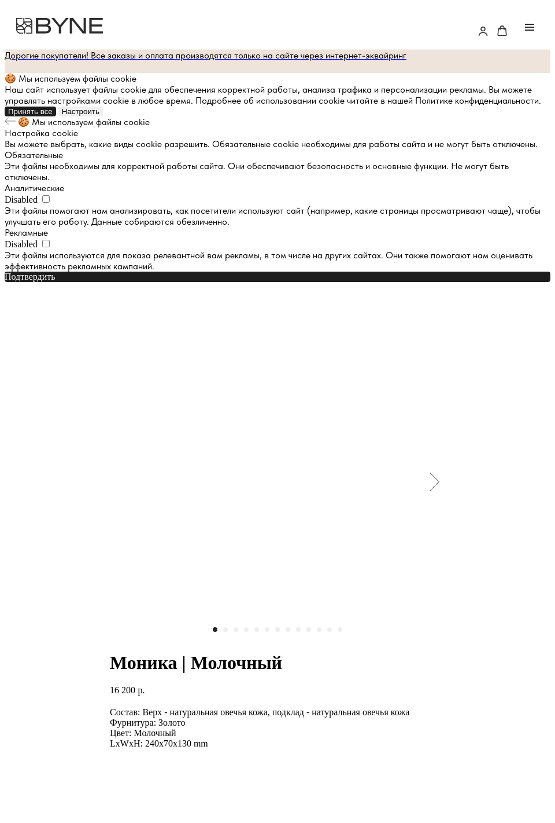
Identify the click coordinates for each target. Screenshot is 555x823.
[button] (483, 30)
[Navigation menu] (529, 27)
